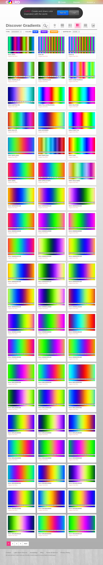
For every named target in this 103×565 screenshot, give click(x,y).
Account (90, 2)
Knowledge (34, 552)
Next (25, 543)
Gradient (77, 26)
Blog (41, 552)
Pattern (85, 26)
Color (62, 26)
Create (63, 2)
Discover (76, 2)
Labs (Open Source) (20, 552)
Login (74, 13)
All (54, 26)
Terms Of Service (52, 552)
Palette (70, 26)
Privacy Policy (65, 552)
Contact (8, 552)
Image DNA (93, 26)
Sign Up (63, 13)
